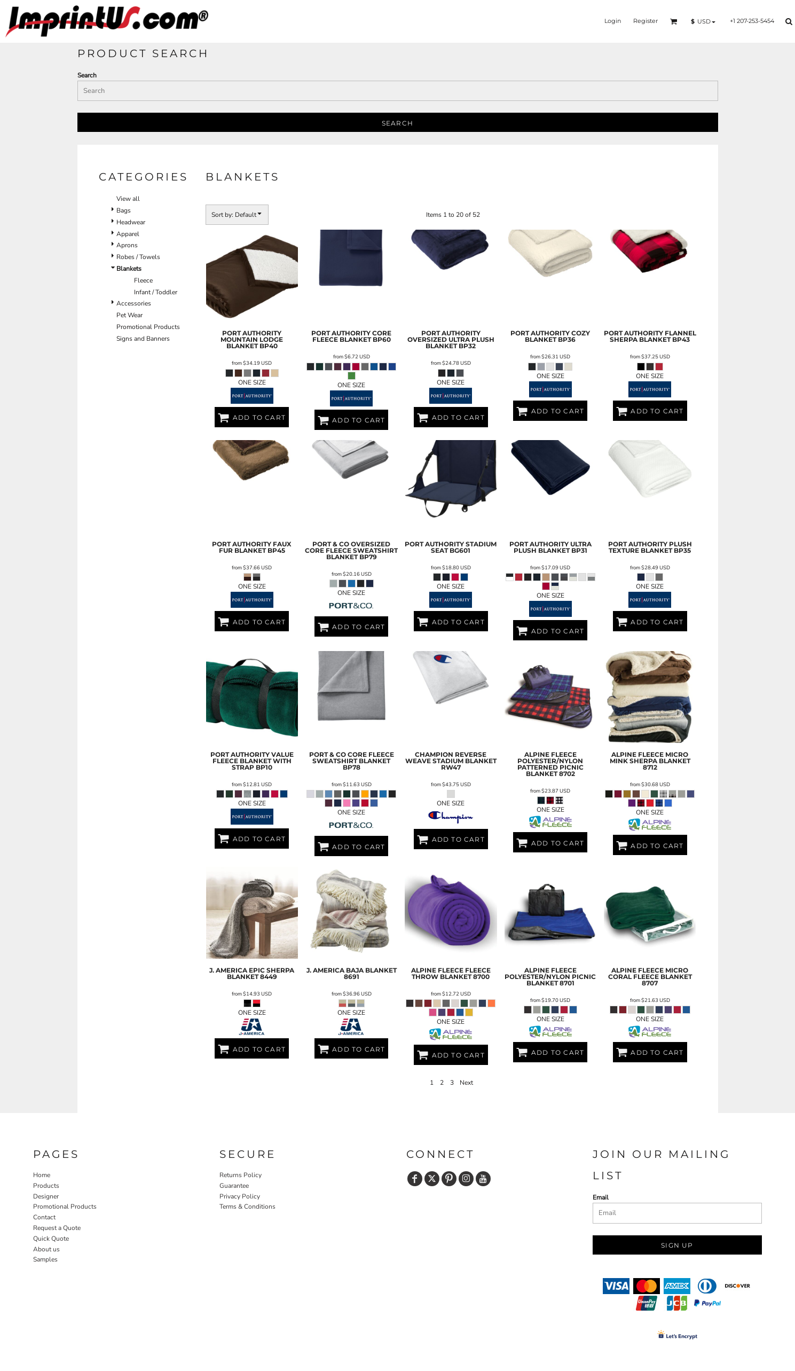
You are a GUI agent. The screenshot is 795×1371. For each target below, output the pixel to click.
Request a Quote (57, 1228)
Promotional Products (148, 327)
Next (466, 1082)
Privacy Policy (239, 1196)
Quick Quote (51, 1238)
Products (46, 1185)
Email (601, 1197)
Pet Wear (129, 315)
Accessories (133, 303)
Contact (44, 1217)
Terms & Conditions (247, 1206)
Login (612, 21)
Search (87, 75)
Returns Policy (240, 1175)
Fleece (143, 280)
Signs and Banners (143, 338)
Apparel (127, 234)
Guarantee (234, 1185)
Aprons (127, 245)
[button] (674, 21)
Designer (46, 1196)
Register (645, 21)
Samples (45, 1259)
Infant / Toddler (155, 292)
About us (46, 1249)
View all (128, 198)
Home (41, 1175)
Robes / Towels (138, 257)
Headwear (130, 222)
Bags (123, 210)
